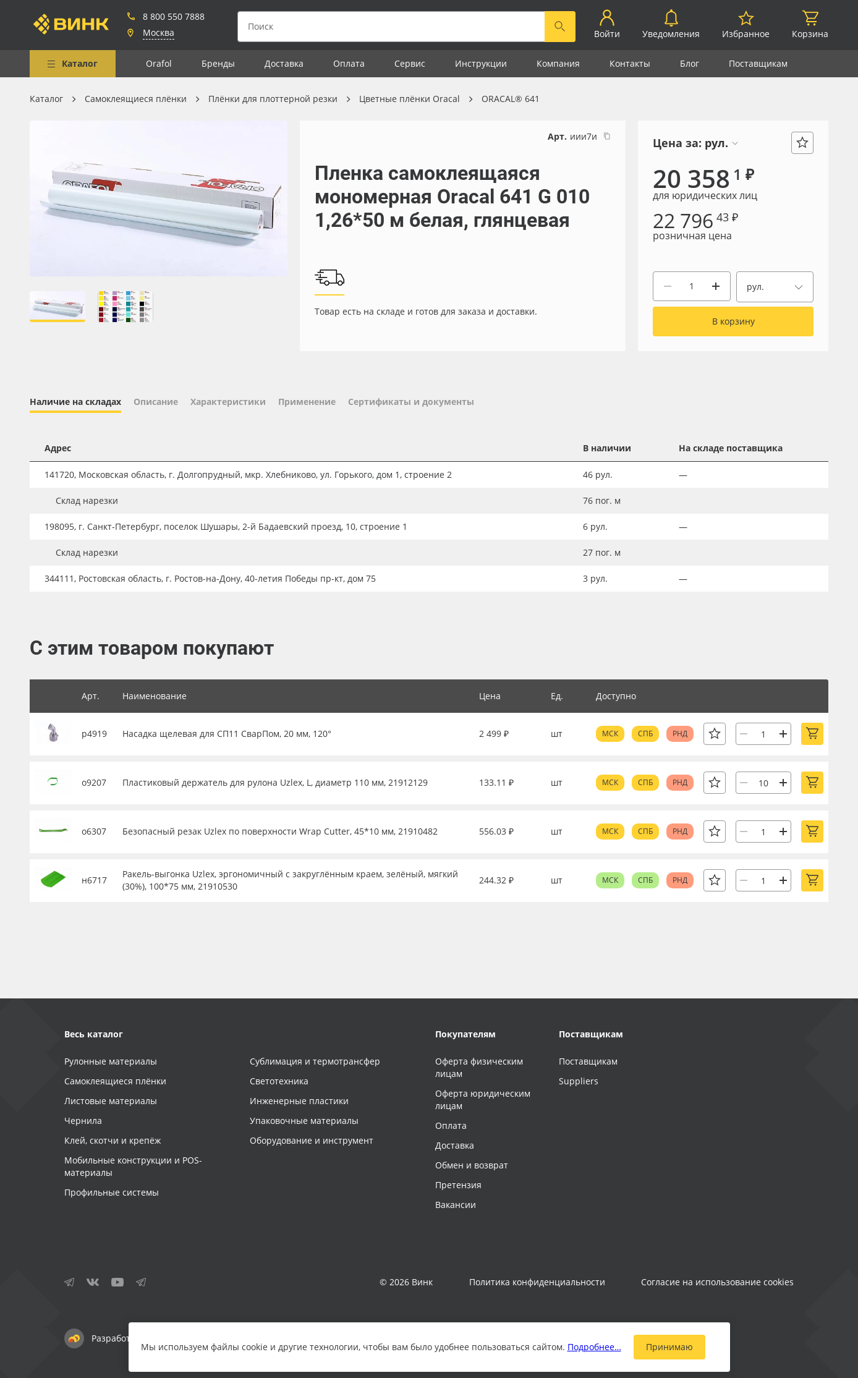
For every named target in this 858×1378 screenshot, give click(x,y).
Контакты (630, 63)
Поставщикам (758, 63)
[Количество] (692, 286)
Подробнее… (594, 1347)
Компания (558, 63)
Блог (689, 63)
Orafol (159, 63)
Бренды (218, 63)
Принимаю (669, 1347)
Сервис (409, 63)
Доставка (284, 63)
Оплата (349, 63)
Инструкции (481, 63)
